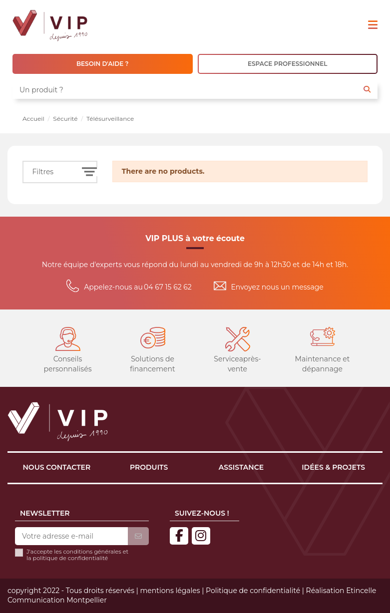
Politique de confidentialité (253, 590)
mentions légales (170, 590)
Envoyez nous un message (277, 287)
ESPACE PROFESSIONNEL (287, 63)
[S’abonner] (138, 536)
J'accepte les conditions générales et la (77, 555)
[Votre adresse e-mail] (71, 536)
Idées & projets (333, 467)
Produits (149, 467)
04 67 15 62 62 (168, 287)
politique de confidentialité (70, 558)
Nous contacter (57, 467)
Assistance (241, 467)
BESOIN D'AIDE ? (102, 63)
